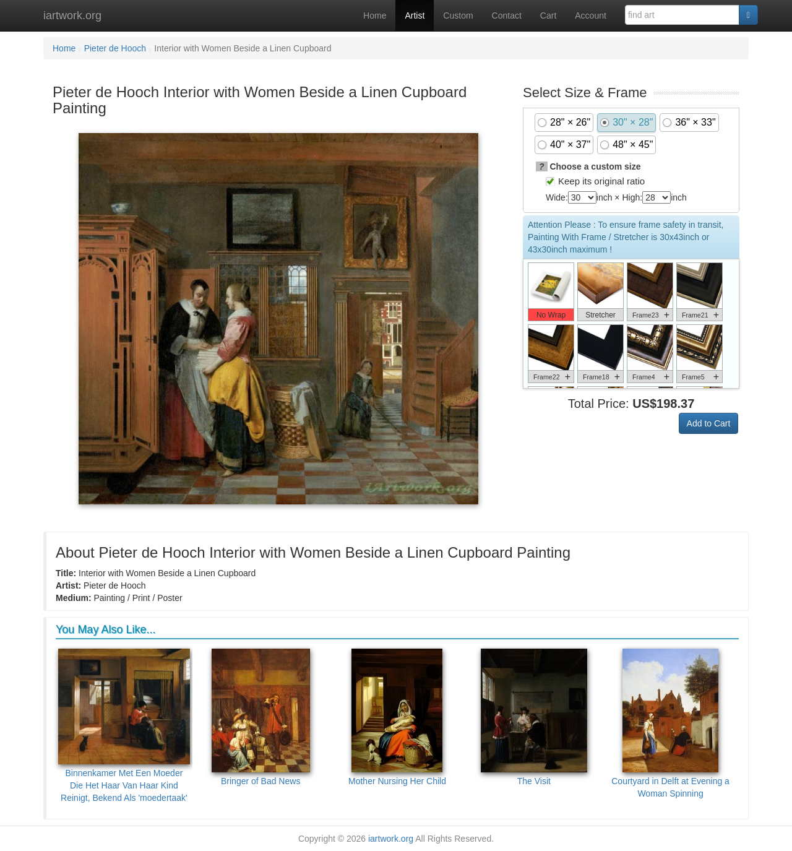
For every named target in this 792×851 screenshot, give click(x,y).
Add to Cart (709, 423)
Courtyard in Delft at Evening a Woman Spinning (670, 723)
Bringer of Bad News (261, 717)
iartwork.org (72, 15)
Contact (507, 15)
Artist (414, 15)
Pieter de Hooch (115, 48)
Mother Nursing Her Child (397, 717)
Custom (458, 15)
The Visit (534, 717)
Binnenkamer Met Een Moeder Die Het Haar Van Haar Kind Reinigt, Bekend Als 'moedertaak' (124, 726)
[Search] (748, 15)
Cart (548, 15)
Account (590, 15)
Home (374, 15)
